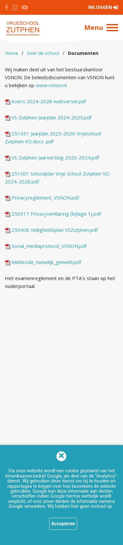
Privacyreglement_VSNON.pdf (42, 197)
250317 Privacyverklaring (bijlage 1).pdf (53, 213)
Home (11, 53)
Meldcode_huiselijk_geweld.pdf (43, 262)
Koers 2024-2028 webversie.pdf (45, 101)
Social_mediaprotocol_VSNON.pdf (46, 246)
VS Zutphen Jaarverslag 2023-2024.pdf (52, 157)
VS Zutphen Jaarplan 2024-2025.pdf (48, 117)
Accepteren (63, 523)
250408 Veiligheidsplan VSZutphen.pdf (51, 229)
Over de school (43, 53)
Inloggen (100, 7)
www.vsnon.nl (51, 85)
